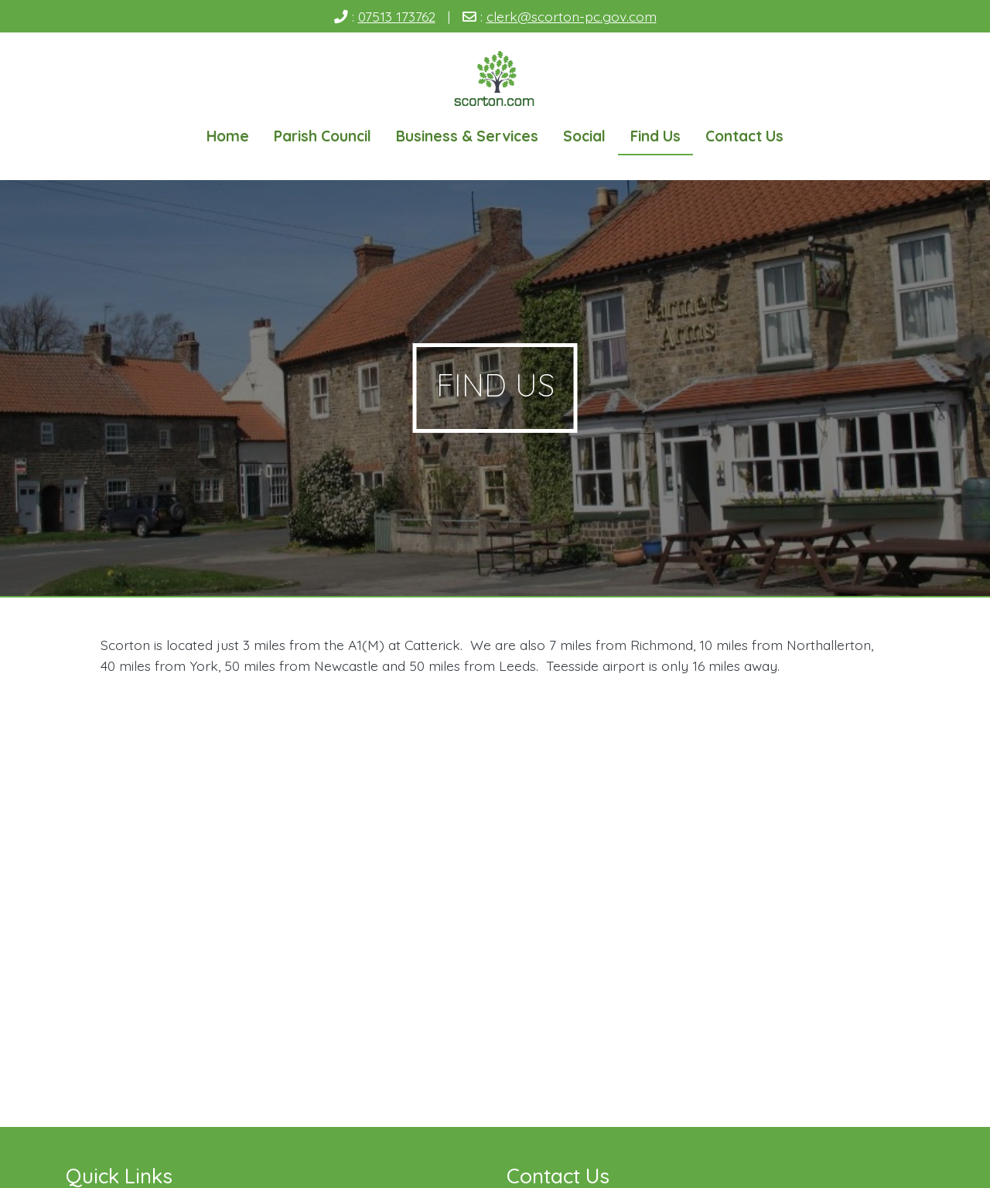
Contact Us (744, 136)
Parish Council (322, 136)
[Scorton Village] (495, 80)
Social (584, 136)
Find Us (655, 136)
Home (228, 136)
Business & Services (467, 136)
